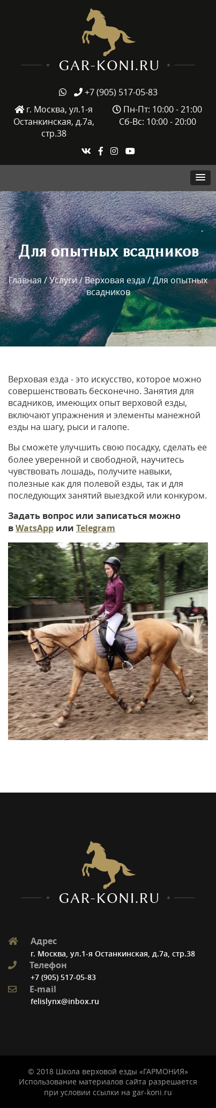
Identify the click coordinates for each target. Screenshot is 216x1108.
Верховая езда (115, 280)
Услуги (63, 280)
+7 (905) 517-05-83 (63, 977)
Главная (25, 280)
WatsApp (35, 528)
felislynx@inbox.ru (65, 1001)
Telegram (95, 528)
